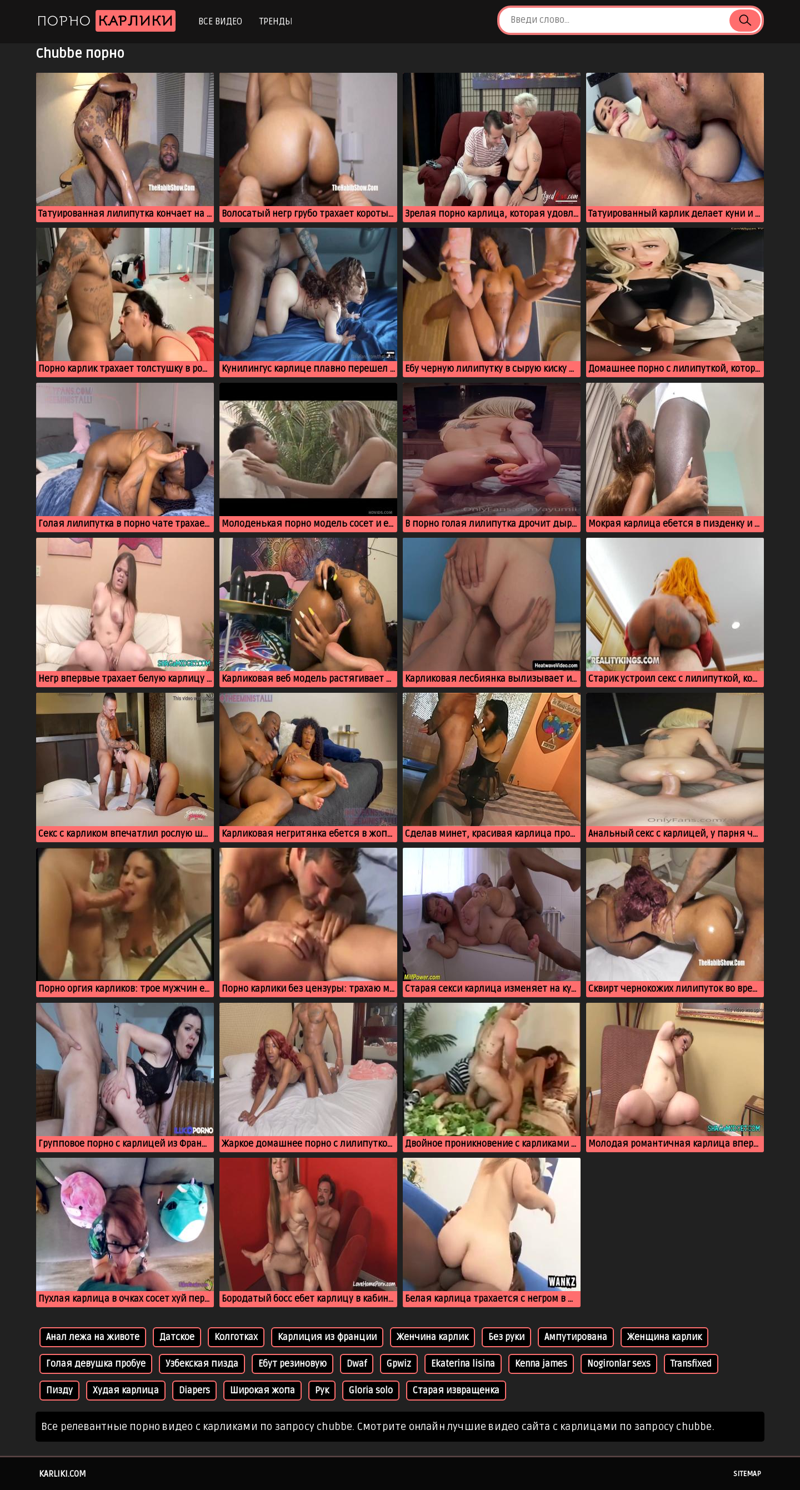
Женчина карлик (432, 1337)
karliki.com (62, 1474)
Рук (322, 1390)
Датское (176, 1337)
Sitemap (747, 1473)
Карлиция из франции (327, 1337)
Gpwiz (399, 1363)
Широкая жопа (262, 1390)
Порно (106, 21)
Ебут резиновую (292, 1363)
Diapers (194, 1390)
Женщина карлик (664, 1337)
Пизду (59, 1390)
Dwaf (357, 1363)
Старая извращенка (456, 1390)
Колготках (236, 1337)
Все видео (220, 21)
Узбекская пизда (202, 1363)
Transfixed (691, 1363)
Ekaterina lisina (463, 1363)
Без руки (506, 1337)
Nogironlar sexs (619, 1363)
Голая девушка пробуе (96, 1363)
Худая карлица (126, 1390)
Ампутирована (575, 1337)
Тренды (275, 21)
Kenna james (541, 1363)
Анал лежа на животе (92, 1337)
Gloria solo (371, 1390)
